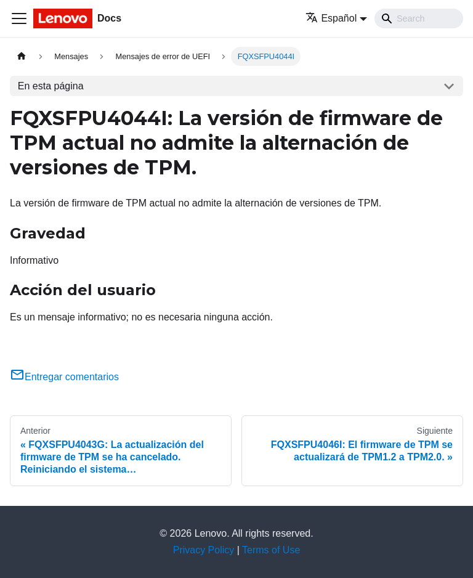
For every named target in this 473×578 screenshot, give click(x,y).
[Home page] (21, 56)
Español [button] (331, 18)
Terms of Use (271, 550)
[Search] (418, 18)
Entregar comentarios (64, 377)
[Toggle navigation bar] (19, 18)
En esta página (51, 86)
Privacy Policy (204, 550)
